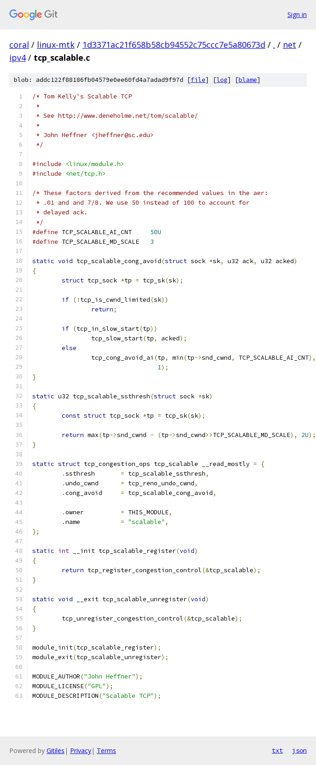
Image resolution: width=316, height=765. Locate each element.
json (299, 750)
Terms (106, 750)
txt (277, 750)
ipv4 (17, 57)
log (222, 80)
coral (19, 44)
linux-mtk (56, 44)
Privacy (80, 750)
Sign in (297, 14)
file (198, 80)
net (289, 44)
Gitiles (55, 750)
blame (248, 80)
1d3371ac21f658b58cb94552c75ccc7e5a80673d (173, 44)
